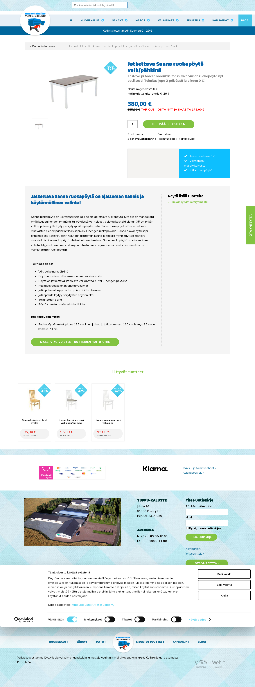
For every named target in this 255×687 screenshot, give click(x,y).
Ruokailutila (95, 46)
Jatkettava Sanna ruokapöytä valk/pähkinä (155, 46)
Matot (140, 20)
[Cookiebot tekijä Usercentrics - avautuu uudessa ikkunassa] (24, 680)
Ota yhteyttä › (207, 563)
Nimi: (189, 517)
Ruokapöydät (115, 46)
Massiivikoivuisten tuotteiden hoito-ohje (75, 342)
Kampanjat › (193, 549)
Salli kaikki (224, 634)
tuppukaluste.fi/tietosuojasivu (93, 665)
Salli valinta (224, 645)
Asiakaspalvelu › (193, 472)
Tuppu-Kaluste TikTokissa (203, 612)
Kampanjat (220, 20)
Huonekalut (90, 20)
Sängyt (117, 20)
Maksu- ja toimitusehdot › (199, 468)
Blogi (245, 20)
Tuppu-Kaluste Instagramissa (205, 617)
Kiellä (224, 655)
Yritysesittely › (195, 553)
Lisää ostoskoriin (168, 124)
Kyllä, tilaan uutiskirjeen (206, 528)
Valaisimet (166, 20)
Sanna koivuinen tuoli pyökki (34, 421)
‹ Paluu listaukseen (43, 46)
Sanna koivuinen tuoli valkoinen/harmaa (71, 421)
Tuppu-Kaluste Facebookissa (204, 621)
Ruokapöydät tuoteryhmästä (189, 202)
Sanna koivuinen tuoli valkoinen (108, 421)
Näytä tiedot (197, 679)
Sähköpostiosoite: (199, 506)
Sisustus (193, 20)
